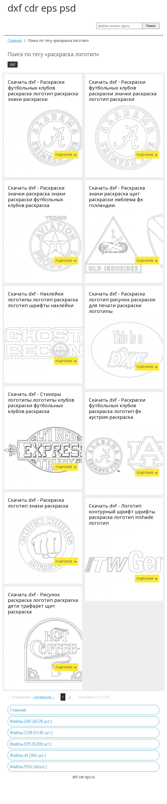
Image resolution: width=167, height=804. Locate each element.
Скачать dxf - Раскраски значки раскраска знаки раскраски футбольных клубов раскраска (36, 196)
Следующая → (44, 714)
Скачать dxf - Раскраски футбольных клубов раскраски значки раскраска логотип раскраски (123, 90)
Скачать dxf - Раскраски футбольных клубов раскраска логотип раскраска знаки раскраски (43, 90)
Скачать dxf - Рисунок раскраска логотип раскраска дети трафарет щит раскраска (43, 497)
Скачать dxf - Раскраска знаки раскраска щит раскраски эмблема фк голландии (117, 196)
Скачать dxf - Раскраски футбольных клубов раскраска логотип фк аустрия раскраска (117, 514)
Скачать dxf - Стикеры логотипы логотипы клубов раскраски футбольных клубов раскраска (122, 408)
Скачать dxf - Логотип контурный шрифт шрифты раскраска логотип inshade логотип (122, 620)
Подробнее (63, 155)
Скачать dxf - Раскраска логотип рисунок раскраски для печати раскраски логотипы (122, 302)
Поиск (150, 26)
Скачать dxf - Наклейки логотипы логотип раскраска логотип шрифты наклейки (43, 299)
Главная (15, 40)
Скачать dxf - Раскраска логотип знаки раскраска (38, 397)
